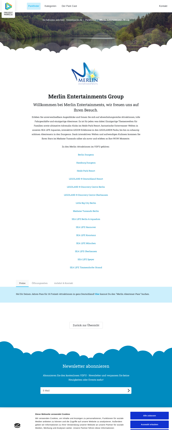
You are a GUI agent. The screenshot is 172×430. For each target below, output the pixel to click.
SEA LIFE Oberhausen (86, 251)
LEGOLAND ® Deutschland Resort (86, 178)
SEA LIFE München (86, 243)
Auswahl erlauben (149, 403)
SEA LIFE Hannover (86, 227)
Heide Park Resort (86, 170)
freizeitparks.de (74, 19)
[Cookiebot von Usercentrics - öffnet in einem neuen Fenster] (17, 425)
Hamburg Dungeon (86, 162)
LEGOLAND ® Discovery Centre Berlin (86, 186)
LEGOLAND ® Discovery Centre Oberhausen (86, 194)
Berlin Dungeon (86, 154)
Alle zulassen (149, 395)
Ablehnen (149, 412)
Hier (97, 294)
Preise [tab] (22, 283)
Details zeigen (143, 425)
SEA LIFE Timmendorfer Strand (86, 267)
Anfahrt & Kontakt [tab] (63, 283)
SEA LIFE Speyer (86, 259)
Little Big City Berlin (86, 203)
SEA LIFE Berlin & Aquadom (86, 219)
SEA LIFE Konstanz (86, 235)
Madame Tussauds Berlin (86, 211)
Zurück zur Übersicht (86, 325)
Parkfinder (90, 19)
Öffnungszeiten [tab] (40, 283)
